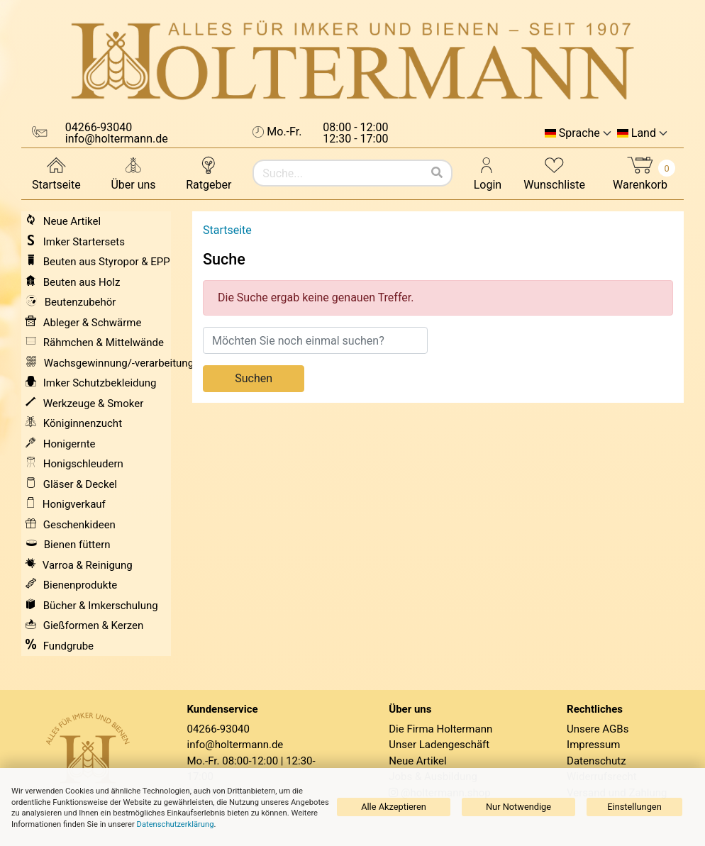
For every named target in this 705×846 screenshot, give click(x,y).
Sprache (579, 133)
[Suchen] (437, 173)
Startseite (56, 172)
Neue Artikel (417, 761)
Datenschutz (596, 761)
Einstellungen (634, 806)
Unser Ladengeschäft (439, 744)
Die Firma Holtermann (440, 729)
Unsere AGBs (597, 729)
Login (487, 172)
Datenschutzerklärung (175, 824)
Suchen (253, 378)
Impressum (593, 744)
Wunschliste (554, 172)
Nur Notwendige (518, 806)
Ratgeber (208, 172)
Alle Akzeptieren (393, 806)
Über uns (133, 172)
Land (643, 133)
